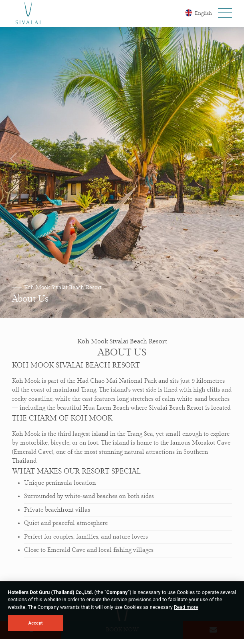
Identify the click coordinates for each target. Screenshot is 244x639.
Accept (35, 623)
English (198, 12)
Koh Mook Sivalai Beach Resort (62, 287)
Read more (186, 607)
